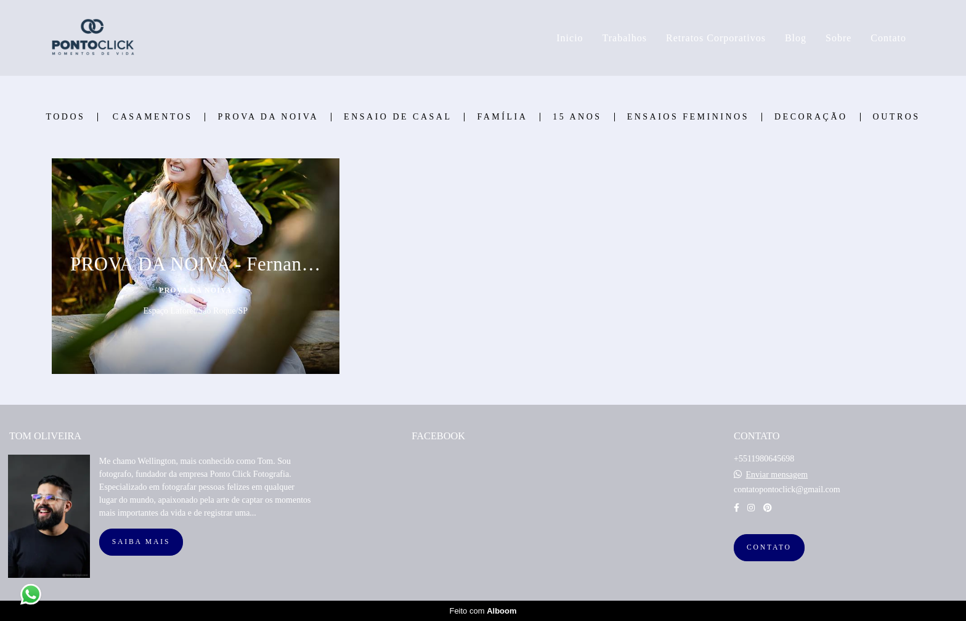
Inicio (569, 38)
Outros (896, 117)
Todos (65, 117)
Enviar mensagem (776, 475)
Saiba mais (141, 542)
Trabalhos (625, 38)
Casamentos (153, 117)
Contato (888, 38)
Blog (795, 38)
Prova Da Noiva (268, 117)
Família (502, 117)
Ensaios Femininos (688, 117)
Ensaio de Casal (398, 117)
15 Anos (577, 117)
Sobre (838, 38)
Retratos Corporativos (716, 38)
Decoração (811, 117)
